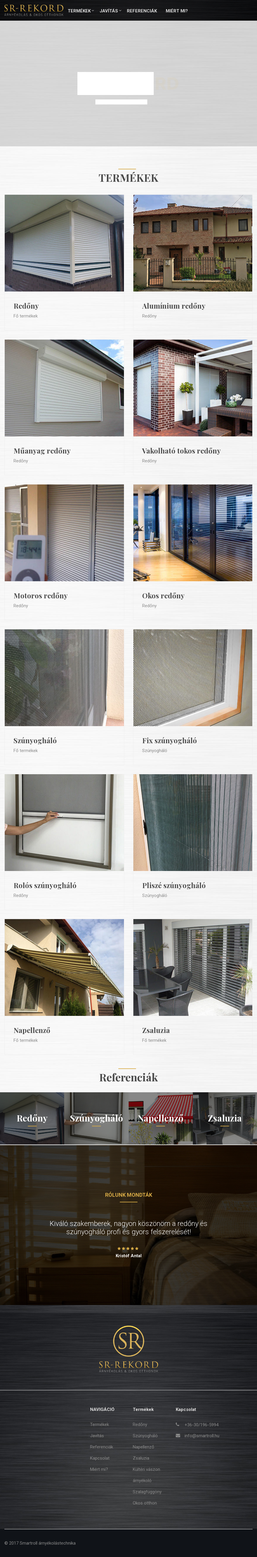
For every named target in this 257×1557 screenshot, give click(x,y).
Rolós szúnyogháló (45, 885)
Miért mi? (177, 11)
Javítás (109, 11)
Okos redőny (163, 595)
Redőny (26, 305)
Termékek (79, 11)
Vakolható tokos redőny (181, 450)
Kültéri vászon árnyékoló (146, 1475)
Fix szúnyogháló (169, 740)
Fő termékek (26, 316)
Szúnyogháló (35, 740)
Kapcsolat (100, 1458)
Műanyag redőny (42, 450)
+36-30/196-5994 (201, 1424)
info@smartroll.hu (202, 1435)
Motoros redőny (41, 595)
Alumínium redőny (173, 305)
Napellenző (32, 1030)
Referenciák (142, 11)
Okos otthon (145, 1503)
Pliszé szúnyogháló (174, 885)
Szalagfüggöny (147, 1491)
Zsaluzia (156, 1030)
